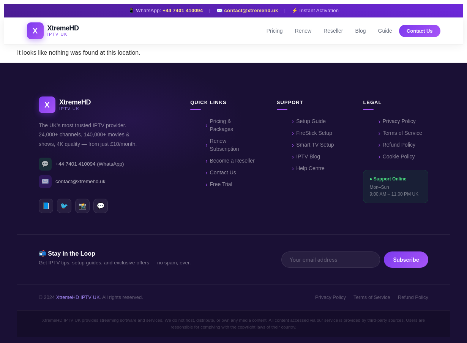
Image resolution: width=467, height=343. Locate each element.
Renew (303, 31)
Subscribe (406, 259)
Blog (360, 31)
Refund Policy (399, 145)
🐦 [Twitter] (64, 206)
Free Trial (221, 184)
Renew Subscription (224, 145)
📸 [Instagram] (82, 206)
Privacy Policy (399, 121)
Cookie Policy (399, 156)
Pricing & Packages (221, 125)
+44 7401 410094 (183, 10)
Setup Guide (311, 121)
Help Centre (310, 168)
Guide (385, 31)
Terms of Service (402, 133)
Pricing (275, 31)
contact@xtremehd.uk (251, 10)
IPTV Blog (308, 156)
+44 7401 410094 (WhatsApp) (81, 164)
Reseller (333, 31)
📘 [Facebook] (46, 206)
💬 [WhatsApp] (100, 206)
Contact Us (420, 31)
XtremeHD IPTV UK (78, 297)
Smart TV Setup (315, 145)
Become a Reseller (232, 161)
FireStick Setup (314, 133)
